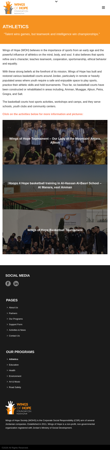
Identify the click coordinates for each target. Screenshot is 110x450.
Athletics (12, 359)
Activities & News (16, 330)
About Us (12, 307)
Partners (12, 313)
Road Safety (14, 387)
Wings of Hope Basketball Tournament (55, 230)
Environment (14, 376)
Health (11, 370)
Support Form (14, 324)
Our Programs (15, 319)
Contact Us (13, 335)
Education (13, 365)
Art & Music (13, 381)
